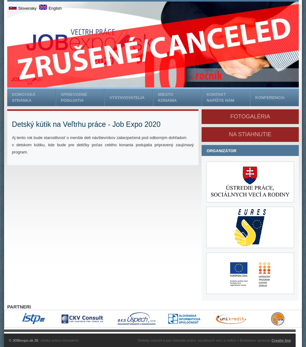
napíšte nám (228, 97)
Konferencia (270, 97)
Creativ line (281, 340)
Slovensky (22, 8)
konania (179, 97)
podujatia (82, 97)
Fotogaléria (250, 116)
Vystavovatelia (127, 97)
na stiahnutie (250, 134)
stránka (33, 97)
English (50, 8)
